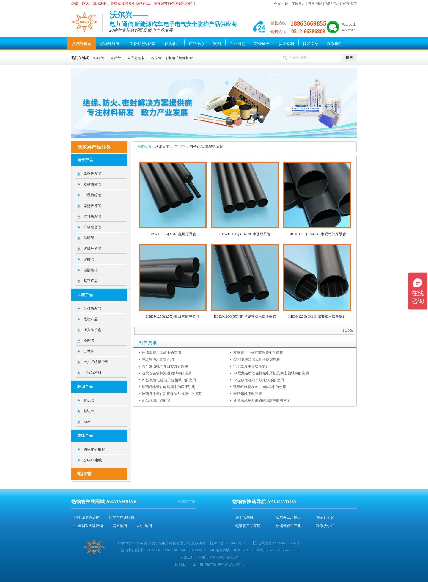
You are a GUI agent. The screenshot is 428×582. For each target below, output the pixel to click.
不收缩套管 (92, 227)
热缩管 (84, 473)
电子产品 (197, 147)
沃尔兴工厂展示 (288, 517)
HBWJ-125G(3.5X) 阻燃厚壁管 (172, 234)
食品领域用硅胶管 (156, 401)
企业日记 (237, 43)
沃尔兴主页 (164, 147)
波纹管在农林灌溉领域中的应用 (167, 373)
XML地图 (144, 526)
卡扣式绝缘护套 (141, 43)
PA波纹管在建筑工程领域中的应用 (169, 380)
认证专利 (286, 43)
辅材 (87, 422)
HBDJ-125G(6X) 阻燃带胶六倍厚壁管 (317, 316)
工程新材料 (92, 373)
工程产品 (85, 294)
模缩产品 (91, 319)
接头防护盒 (92, 330)
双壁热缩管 (92, 184)
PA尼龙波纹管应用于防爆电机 (256, 359)
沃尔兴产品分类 (94, 147)
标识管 (89, 400)
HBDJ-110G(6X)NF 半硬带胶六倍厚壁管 (245, 316)
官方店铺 (349, 3)
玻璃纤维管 (109, 43)
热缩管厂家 (187, 502)
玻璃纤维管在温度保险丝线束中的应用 (172, 394)
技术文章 (310, 43)
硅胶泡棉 (91, 270)
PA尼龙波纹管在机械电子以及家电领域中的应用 (271, 373)
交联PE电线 (93, 460)
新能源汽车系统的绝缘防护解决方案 (261, 401)
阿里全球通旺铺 (121, 517)
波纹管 (89, 259)
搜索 (349, 58)
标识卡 (89, 411)
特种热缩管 (92, 216)
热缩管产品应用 (247, 526)
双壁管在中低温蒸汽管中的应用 (258, 353)
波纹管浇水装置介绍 (158, 359)
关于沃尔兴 (244, 517)
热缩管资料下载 (288, 526)
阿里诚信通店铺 (86, 517)
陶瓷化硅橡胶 (94, 449)
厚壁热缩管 (214, 147)
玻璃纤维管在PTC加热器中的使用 (259, 387)
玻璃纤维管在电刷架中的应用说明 (168, 387)
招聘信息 (332, 3)
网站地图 (120, 526)
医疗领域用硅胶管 (247, 394)
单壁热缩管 (92, 174)
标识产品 (85, 386)
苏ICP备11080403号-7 (228, 543)
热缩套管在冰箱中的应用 (161, 353)
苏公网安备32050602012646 (275, 543)
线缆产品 (85, 435)
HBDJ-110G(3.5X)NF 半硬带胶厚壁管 (317, 234)
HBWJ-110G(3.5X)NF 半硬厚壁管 (245, 234)
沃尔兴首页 (81, 43)
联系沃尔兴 (325, 526)
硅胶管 (89, 238)
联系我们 (334, 44)
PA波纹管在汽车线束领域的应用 (258, 380)
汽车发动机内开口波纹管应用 (165, 366)
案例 (217, 43)
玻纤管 (99, 58)
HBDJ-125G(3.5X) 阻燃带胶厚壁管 (172, 316)
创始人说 (281, 3)
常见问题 (315, 3)
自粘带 (115, 58)
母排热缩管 (92, 308)
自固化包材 (136, 58)
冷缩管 (156, 58)
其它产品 (91, 281)
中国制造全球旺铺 (88, 526)
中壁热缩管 (92, 195)
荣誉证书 (262, 43)
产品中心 (196, 43)
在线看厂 (298, 3)
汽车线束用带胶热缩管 (251, 366)
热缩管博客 (325, 517)
